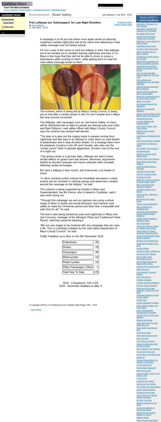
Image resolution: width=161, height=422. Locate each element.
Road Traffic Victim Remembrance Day (144, 258)
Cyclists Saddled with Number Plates (145, 122)
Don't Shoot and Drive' (146, 341)
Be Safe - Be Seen (144, 400)
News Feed (9, 27)
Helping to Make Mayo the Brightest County (147, 345)
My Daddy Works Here (146, 34)
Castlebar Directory (41, 10)
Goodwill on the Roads (146, 171)
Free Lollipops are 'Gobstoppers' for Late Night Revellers (148, 82)
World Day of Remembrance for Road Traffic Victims (148, 97)
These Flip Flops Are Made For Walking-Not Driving (147, 227)
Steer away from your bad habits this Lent (147, 324)
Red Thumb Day (143, 223)
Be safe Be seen (143, 151)
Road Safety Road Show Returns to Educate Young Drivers (147, 68)
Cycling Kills (141, 300)
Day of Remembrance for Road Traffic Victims (147, 263)
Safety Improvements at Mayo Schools (146, 53)
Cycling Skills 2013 (144, 365)
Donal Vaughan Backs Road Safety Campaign (148, 237)
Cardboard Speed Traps (146, 46)
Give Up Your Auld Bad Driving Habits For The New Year (148, 75)
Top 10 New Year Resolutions (149, 387)
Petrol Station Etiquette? (146, 368)
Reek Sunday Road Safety (147, 420)
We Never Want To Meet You (148, 251)
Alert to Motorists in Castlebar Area (144, 208)
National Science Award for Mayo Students (148, 88)
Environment (8, 19)
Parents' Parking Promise (147, 286)
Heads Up (141, 357)
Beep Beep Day (143, 269)
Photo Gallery (25, 10)
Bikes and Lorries (144, 371)
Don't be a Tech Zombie (146, 384)
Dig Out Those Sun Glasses (148, 159)
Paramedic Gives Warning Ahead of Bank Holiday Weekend (147, 214)
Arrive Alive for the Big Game (148, 355)
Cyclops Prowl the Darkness (148, 283)
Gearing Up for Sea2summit (148, 267)
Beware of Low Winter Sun (147, 241)
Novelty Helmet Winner (146, 390)
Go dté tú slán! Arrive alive (147, 49)
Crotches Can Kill (144, 177)
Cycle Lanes (142, 378)
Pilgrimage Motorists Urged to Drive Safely (148, 296)
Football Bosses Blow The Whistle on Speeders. (147, 361)
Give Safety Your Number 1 (148, 148)
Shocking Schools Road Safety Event (146, 155)
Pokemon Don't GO (144, 119)
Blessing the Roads (144, 320)
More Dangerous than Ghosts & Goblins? (145, 186)
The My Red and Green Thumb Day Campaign (146, 37)
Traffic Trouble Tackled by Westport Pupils (147, 220)
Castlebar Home (11, 14)
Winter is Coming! (144, 101)
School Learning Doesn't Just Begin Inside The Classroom (148, 115)
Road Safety (8, 23)
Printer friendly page (123, 24)
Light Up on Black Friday (147, 174)
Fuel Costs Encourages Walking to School (146, 414)
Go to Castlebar (11, 10)
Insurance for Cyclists (145, 381)
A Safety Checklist (144, 280)
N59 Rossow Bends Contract (148, 141)
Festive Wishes (143, 248)
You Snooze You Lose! (146, 352)
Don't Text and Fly (144, 277)
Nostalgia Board (59, 10)
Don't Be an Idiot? (144, 333)
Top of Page (36, 310)
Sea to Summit (143, 338)
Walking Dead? (143, 418)
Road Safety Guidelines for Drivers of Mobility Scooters (148, 62)
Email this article (125, 22)
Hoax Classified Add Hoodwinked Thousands (146, 312)
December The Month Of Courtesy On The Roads (147, 30)
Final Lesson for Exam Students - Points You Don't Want (148, 290)
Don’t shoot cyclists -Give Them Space (147, 127)
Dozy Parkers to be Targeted (148, 349)
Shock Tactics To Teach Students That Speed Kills (147, 232)
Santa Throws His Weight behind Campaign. (147, 396)
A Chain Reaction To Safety (148, 303)
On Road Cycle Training (146, 254)
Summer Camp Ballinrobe (147, 204)
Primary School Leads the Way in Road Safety (147, 93)
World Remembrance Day (147, 336)
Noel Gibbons (38, 25)
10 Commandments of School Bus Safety (146, 409)
